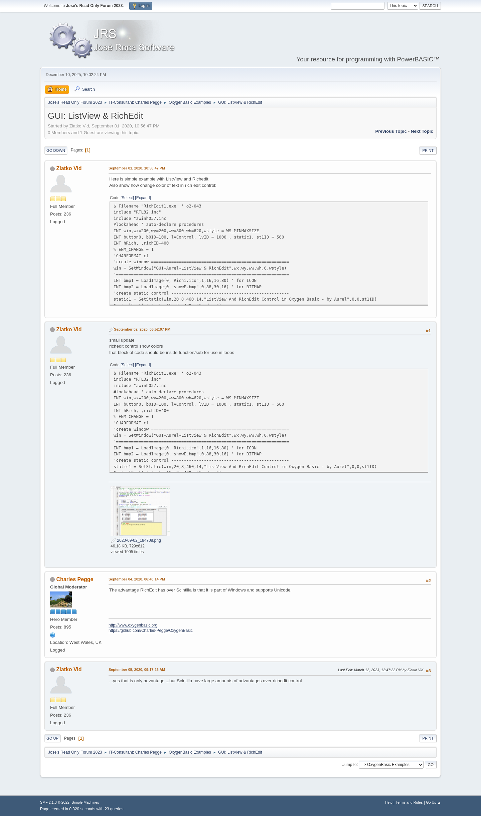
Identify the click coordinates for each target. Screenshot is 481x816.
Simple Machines (85, 802)
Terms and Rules (409, 802)
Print (428, 150)
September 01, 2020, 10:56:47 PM (137, 168)
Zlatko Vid (69, 168)
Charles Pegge (74, 579)
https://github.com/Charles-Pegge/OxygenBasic (151, 630)
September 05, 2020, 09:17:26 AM (137, 670)
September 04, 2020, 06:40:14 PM (137, 579)
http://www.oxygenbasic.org (133, 625)
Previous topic (391, 131)
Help (388, 802)
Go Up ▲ (433, 802)
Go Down (55, 150)
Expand (143, 197)
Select (127, 197)
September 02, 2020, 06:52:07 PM (142, 329)
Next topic (422, 131)
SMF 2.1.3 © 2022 (54, 802)
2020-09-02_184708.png (136, 540)
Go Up (52, 738)
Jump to (349, 764)
